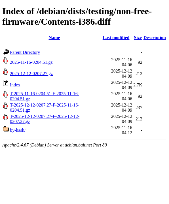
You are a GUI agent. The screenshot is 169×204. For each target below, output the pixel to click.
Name (54, 37)
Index (15, 84)
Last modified (116, 37)
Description (154, 37)
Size (138, 37)
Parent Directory (25, 52)
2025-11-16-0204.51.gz (31, 62)
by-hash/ (18, 130)
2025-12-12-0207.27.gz (31, 73)
